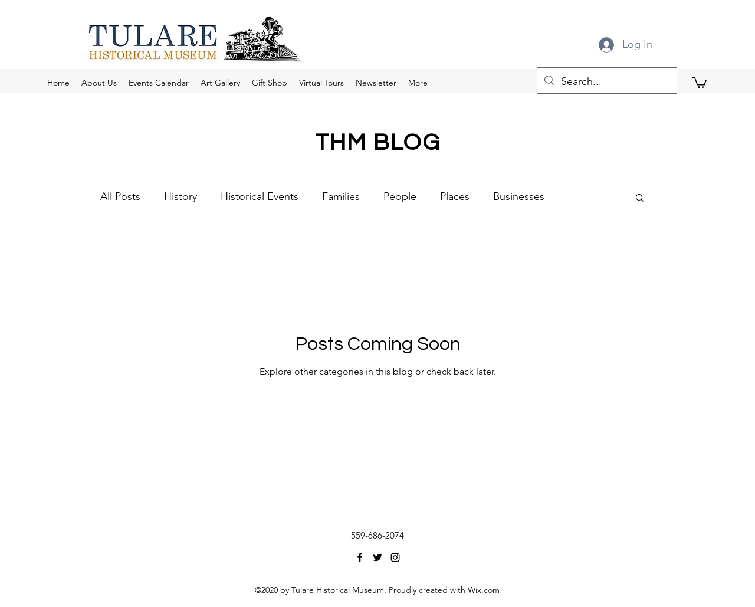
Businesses (518, 196)
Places (455, 196)
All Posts (120, 196)
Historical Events (259, 196)
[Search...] (606, 82)
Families (341, 196)
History (180, 196)
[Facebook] (360, 557)
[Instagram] (395, 557)
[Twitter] (377, 557)
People (399, 196)
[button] (699, 82)
